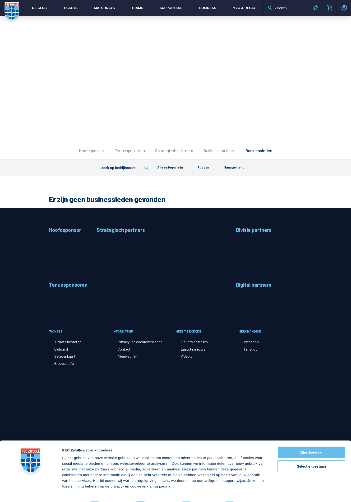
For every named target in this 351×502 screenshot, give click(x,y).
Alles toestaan (311, 439)
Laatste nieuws (193, 349)
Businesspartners (219, 150)
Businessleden (258, 150)
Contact (124, 349)
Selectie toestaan (311, 453)
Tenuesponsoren (130, 150)
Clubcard (61, 349)
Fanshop (251, 349)
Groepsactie (64, 363)
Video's (186, 356)
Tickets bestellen (67, 341)
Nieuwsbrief (127, 356)
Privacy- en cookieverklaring (140, 341)
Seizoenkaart (64, 356)
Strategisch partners (174, 150)
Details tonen (256, 493)
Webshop (251, 341)
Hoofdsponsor (91, 150)
